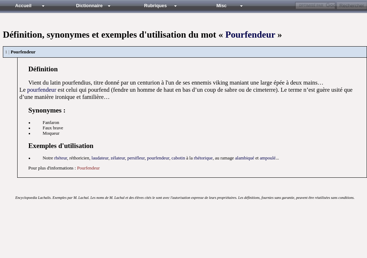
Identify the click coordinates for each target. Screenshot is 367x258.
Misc (221, 5)
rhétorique (203, 158)
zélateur (118, 158)
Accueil (23, 5)
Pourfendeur (250, 34)
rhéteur (60, 158)
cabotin (178, 158)
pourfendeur (41, 89)
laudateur (99, 158)
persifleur (136, 158)
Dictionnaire (89, 5)
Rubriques (155, 5)
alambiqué (244, 158)
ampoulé (268, 158)
